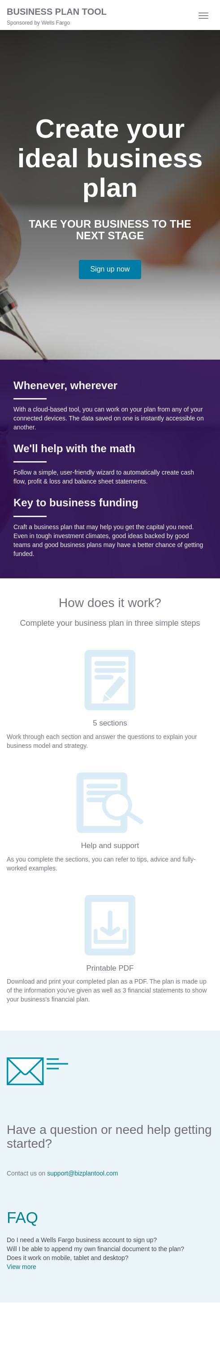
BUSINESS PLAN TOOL (57, 12)
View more (21, 1266)
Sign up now (109, 269)
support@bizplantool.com (82, 1173)
